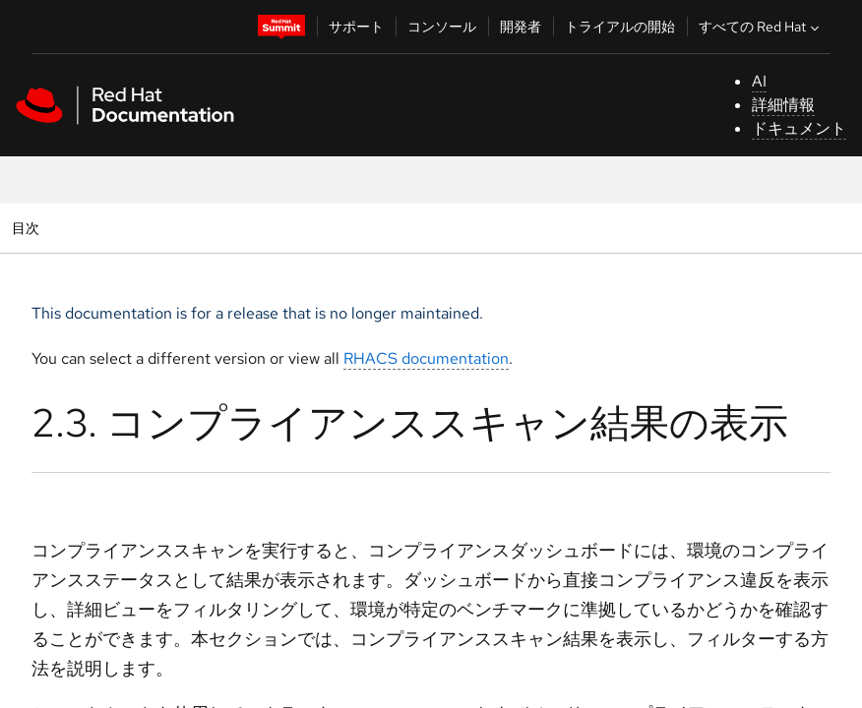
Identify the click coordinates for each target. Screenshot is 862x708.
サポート (356, 26)
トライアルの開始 (620, 26)
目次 (28, 227)
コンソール (441, 26)
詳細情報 (783, 104)
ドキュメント (799, 128)
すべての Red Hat (761, 26)
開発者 (520, 26)
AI (759, 81)
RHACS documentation (426, 358)
